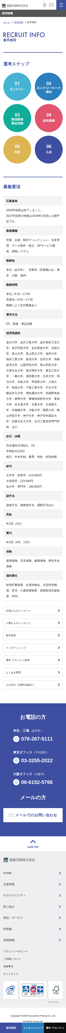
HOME (7, 873)
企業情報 (9, 884)
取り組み (9, 906)
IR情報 (7, 929)
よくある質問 (13, 672)
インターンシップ (33, 1027)
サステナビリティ (14, 895)
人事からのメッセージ (18, 623)
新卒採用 (11, 1027)
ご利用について (12, 959)
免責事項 (8, 966)
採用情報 (7, 13)
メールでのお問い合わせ (33, 815)
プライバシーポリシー (15, 951)
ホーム (6, 22)
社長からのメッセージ (18, 610)
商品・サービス (13, 917)
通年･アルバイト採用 (17, 660)
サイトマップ (10, 973)
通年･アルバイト (55, 1027)
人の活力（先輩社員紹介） (21, 684)
